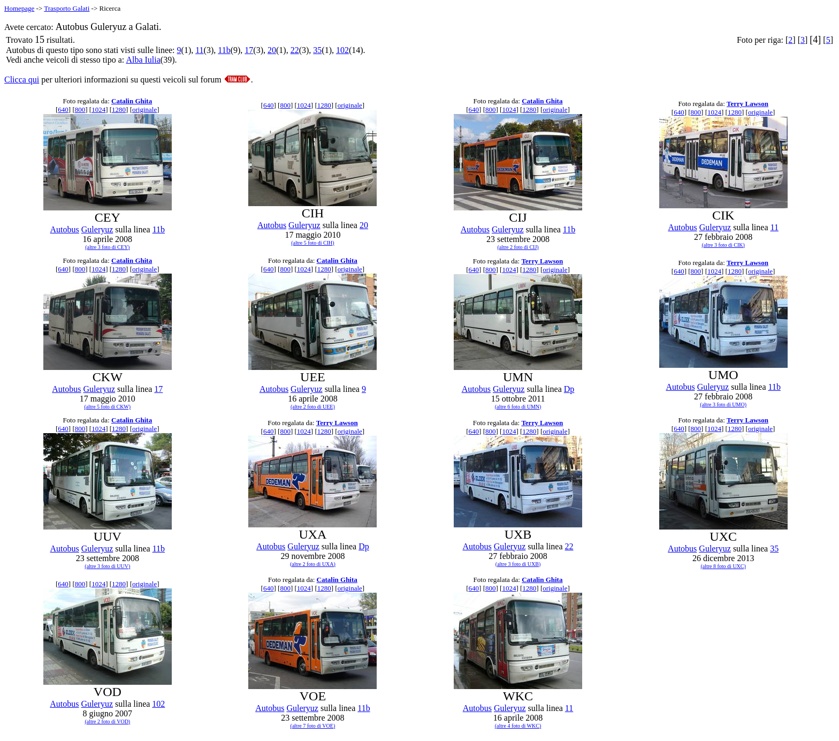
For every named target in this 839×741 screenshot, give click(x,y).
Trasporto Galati (66, 8)
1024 (98, 109)
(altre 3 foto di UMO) (723, 404)
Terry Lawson (747, 104)
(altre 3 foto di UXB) (517, 564)
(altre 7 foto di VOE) (313, 726)
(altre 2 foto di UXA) (312, 564)
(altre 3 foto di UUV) (107, 566)
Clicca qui (21, 79)
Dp (569, 389)
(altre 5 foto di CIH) (312, 243)
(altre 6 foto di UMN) (518, 407)
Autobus (64, 229)
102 (342, 50)
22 (295, 50)
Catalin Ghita (131, 101)
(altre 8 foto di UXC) (722, 566)
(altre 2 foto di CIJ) (517, 247)
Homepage (19, 8)
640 (63, 109)
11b (224, 50)
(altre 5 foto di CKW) (107, 407)
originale (144, 109)
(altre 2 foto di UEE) (313, 407)
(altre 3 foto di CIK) (723, 245)
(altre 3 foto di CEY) (107, 247)
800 (80, 109)
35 (317, 50)
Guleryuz (97, 229)
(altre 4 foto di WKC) (518, 726)
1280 (119, 109)
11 (199, 50)
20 (272, 50)
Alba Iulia (143, 59)
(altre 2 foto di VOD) (107, 721)
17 (249, 50)
